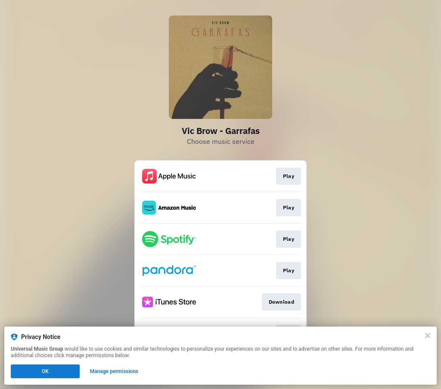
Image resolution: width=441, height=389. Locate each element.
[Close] (428, 335)
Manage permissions (114, 371)
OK (45, 371)
